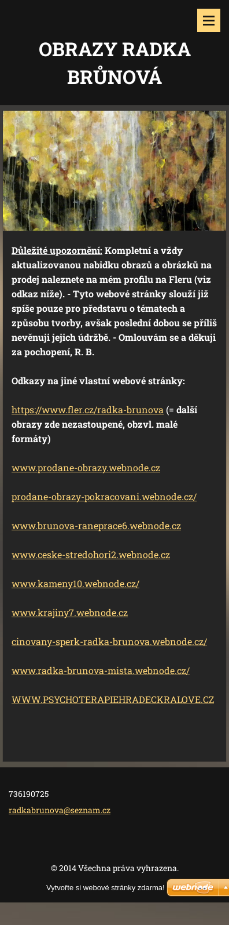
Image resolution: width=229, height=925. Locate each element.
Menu (208, 20)
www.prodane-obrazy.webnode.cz (86, 467)
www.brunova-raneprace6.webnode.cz (96, 525)
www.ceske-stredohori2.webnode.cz (91, 554)
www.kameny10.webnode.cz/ (75, 583)
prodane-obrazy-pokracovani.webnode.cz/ (104, 496)
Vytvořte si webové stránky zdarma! (105, 887)
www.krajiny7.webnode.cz (70, 612)
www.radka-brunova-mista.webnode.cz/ (101, 670)
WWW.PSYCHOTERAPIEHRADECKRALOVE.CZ (113, 699)
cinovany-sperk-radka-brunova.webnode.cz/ (109, 641)
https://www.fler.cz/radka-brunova (88, 409)
